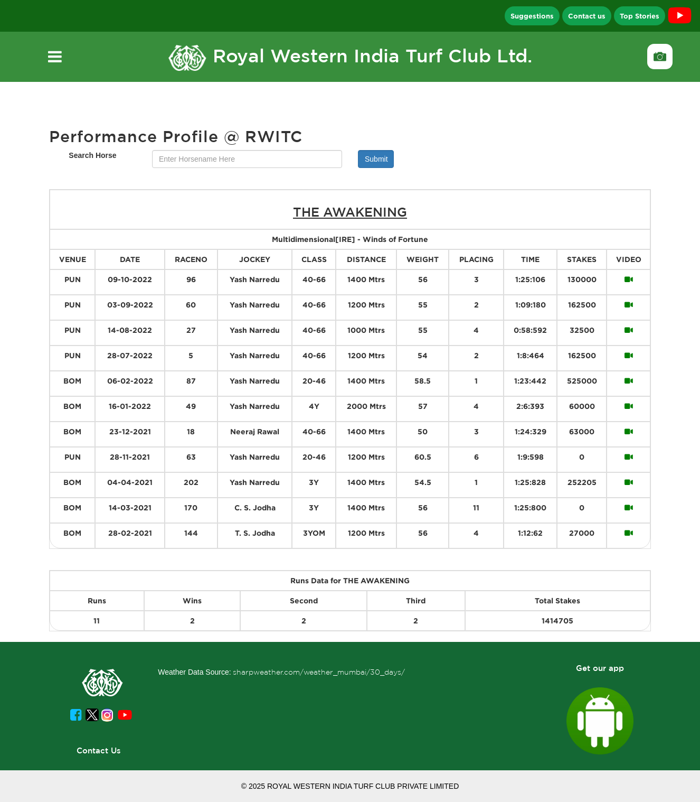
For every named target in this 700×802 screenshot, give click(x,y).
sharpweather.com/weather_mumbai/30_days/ (319, 672)
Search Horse (92, 155)
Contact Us (99, 750)
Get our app (600, 668)
